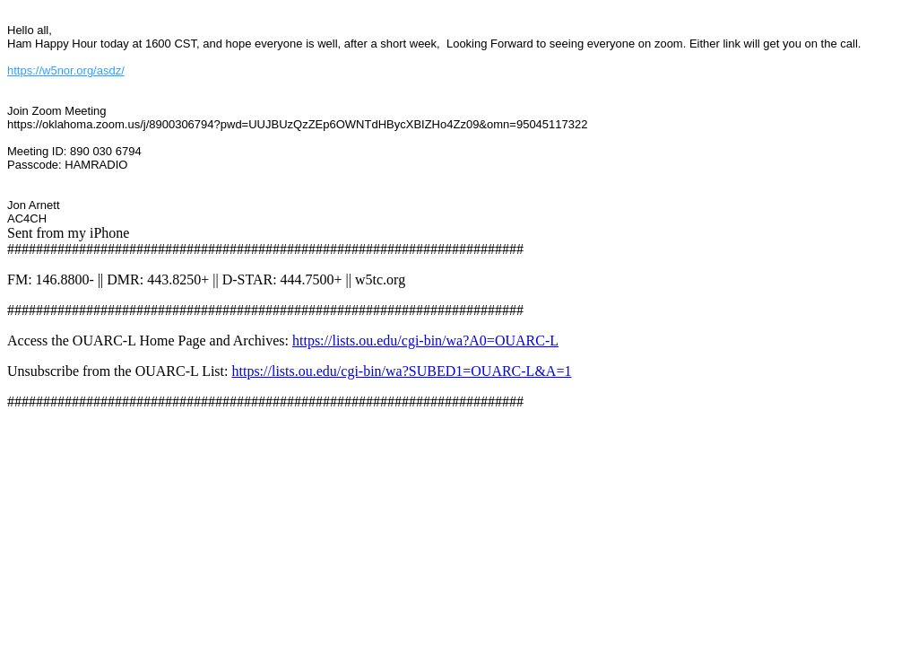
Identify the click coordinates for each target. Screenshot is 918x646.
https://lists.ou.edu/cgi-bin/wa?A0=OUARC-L (425, 340)
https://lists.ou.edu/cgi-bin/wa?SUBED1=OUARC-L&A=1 (401, 371)
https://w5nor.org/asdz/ (66, 70)
